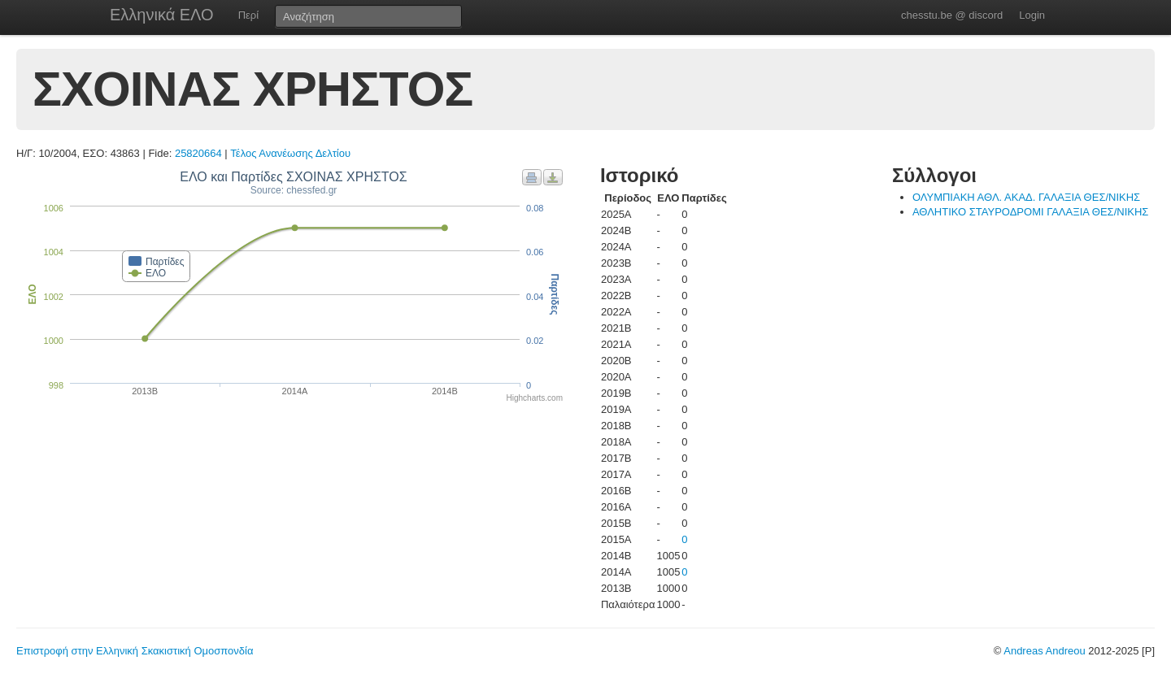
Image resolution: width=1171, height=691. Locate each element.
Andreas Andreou (1044, 651)
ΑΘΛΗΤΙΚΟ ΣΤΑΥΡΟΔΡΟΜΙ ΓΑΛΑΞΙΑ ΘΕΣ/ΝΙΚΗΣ (1030, 212)
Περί (248, 15)
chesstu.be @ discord (952, 15)
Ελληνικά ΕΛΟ (162, 15)
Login (1032, 15)
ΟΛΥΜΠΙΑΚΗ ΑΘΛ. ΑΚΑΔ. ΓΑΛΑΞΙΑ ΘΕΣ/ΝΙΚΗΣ (1026, 197)
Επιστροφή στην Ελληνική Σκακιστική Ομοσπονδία (134, 651)
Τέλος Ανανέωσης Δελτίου (290, 153)
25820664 (198, 153)
